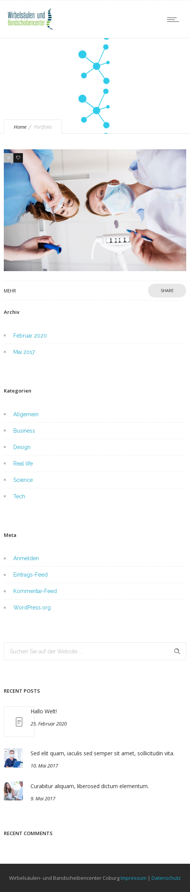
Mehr (10, 291)
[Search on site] (95, 651)
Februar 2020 (30, 336)
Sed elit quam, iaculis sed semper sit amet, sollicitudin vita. (102, 753)
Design (22, 447)
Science (23, 480)
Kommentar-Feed (35, 591)
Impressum (134, 877)
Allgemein (26, 414)
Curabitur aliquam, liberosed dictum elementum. (90, 786)
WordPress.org (32, 607)
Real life (23, 464)
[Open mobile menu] (174, 19)
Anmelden (26, 558)
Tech (19, 496)
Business (24, 431)
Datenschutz (166, 877)
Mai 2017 (24, 352)
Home (20, 126)
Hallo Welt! (44, 711)
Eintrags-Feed (30, 575)
